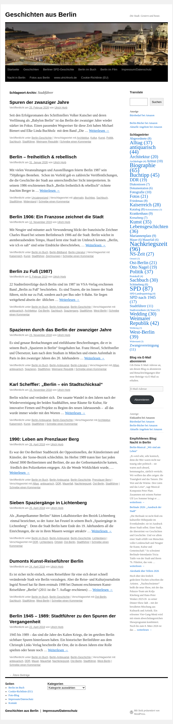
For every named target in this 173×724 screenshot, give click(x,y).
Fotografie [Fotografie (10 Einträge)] (140, 192)
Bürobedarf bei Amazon (142, 115)
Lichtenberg (99, 538)
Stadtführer (28, 141)
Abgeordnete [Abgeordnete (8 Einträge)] (140, 138)
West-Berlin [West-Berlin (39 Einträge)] (142, 334)
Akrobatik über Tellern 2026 (144, 570)
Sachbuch (15, 141)
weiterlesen (137, 502)
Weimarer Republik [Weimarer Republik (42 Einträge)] (144, 320)
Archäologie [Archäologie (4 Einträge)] (138, 161)
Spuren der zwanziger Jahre (39, 102)
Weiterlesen (99, 130)
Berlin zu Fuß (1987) (30, 271)
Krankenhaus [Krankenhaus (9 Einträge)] (141, 213)
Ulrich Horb (61, 107)
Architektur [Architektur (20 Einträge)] (144, 156)
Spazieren (30, 369)
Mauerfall (67, 483)
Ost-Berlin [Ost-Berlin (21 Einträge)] (143, 262)
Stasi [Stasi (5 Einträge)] (155, 310)
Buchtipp (90, 197)
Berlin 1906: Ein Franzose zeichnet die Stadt (56, 216)
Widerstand (30, 201)
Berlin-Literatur (76, 252)
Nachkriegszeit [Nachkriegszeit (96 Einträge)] (148, 246)
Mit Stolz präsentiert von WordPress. (147, 712)
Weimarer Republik (47, 141)
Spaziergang (71, 310)
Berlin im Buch (87, 69)
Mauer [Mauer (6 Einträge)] (136, 239)
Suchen (156, 102)
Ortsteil (58, 542)
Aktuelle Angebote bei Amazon (146, 126)
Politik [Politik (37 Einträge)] (141, 271)
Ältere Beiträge (19, 675)
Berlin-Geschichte (41, 137)
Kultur (93, 137)
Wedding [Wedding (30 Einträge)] (143, 314)
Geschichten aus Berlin (40, 14)
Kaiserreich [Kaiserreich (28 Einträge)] (145, 204)
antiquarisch (16, 310)
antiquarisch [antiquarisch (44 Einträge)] (143, 149)
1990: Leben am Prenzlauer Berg (44, 439)
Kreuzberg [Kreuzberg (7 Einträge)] (139, 217)
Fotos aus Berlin (40, 77)
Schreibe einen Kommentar (75, 141)
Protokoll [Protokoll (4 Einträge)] (136, 276)
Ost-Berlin (43, 310)
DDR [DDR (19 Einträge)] (138, 179)
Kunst (101, 137)
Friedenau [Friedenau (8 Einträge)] (139, 200)
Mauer (35, 661)
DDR (58, 483)
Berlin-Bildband (58, 252)
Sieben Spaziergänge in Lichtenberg (48, 502)
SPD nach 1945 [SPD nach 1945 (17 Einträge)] (143, 299)
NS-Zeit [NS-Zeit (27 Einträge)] (142, 254)
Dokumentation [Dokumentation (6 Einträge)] (141, 188)
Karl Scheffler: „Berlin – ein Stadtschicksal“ (56, 384)
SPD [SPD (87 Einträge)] (141, 288)
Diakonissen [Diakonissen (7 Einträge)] (140, 184)
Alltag (115, 365)
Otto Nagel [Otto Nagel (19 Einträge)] (143, 267)
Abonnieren (142, 399)
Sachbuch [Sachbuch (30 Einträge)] (144, 280)
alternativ (78, 197)
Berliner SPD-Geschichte (58, 69)
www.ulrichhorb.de (65, 77)
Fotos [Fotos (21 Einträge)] (139, 196)
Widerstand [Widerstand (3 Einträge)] (136, 341)
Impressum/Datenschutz (137, 69)
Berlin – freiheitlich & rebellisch (43, 156)
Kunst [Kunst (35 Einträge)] (140, 221)
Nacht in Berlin (16, 77)
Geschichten (31, 69)
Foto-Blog (14, 695)
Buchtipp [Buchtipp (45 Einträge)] (145, 175)
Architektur (83, 137)
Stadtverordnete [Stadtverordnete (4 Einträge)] (140, 310)
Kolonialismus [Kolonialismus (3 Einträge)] (153, 209)
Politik (109, 137)
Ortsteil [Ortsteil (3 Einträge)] (135, 258)
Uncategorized (39, 197)
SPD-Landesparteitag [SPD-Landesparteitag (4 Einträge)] (142, 293)
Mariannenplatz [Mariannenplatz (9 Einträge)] (143, 236)
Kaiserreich (15, 256)
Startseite (13, 69)
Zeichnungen (53, 256)
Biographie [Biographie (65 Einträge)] (142, 167)
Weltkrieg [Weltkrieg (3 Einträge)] (136, 328)
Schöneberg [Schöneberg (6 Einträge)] (139, 284)
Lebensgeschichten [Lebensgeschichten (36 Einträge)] (149, 229)
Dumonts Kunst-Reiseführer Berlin (46, 561)
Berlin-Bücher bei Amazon (143, 123)
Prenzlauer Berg (101, 479)
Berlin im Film (109, 69)
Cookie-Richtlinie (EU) (94, 77)
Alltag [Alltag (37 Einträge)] (141, 142)
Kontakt (13, 703)
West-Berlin (100, 310)
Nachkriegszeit (82, 483)
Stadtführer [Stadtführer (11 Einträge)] (141, 306)
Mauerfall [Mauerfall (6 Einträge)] (150, 239)
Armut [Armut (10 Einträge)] (155, 161)
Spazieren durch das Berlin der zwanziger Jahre (60, 329)
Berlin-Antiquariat (59, 306)
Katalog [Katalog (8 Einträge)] (137, 209)
